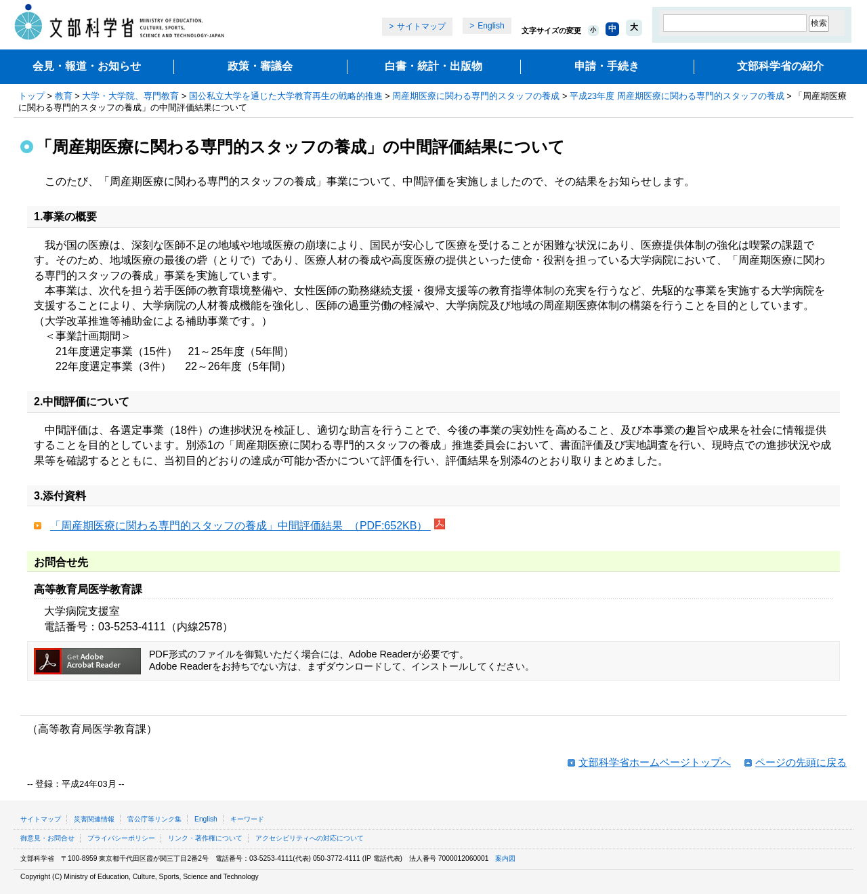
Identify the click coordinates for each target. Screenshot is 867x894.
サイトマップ (421, 26)
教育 (63, 96)
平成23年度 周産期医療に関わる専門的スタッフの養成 (677, 96)
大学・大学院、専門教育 (130, 96)
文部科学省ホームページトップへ (654, 762)
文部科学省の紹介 (780, 66)
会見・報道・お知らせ (87, 66)
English (491, 26)
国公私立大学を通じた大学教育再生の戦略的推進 (286, 96)
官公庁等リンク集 (154, 819)
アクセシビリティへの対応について (309, 838)
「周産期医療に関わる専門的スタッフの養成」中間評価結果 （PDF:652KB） (240, 525)
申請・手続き (606, 66)
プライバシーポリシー (121, 838)
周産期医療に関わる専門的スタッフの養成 (475, 96)
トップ (31, 96)
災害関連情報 (94, 819)
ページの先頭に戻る (801, 762)
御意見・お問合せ (47, 838)
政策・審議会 (260, 66)
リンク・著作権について (205, 838)
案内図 (505, 858)
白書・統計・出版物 (433, 66)
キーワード (247, 819)
